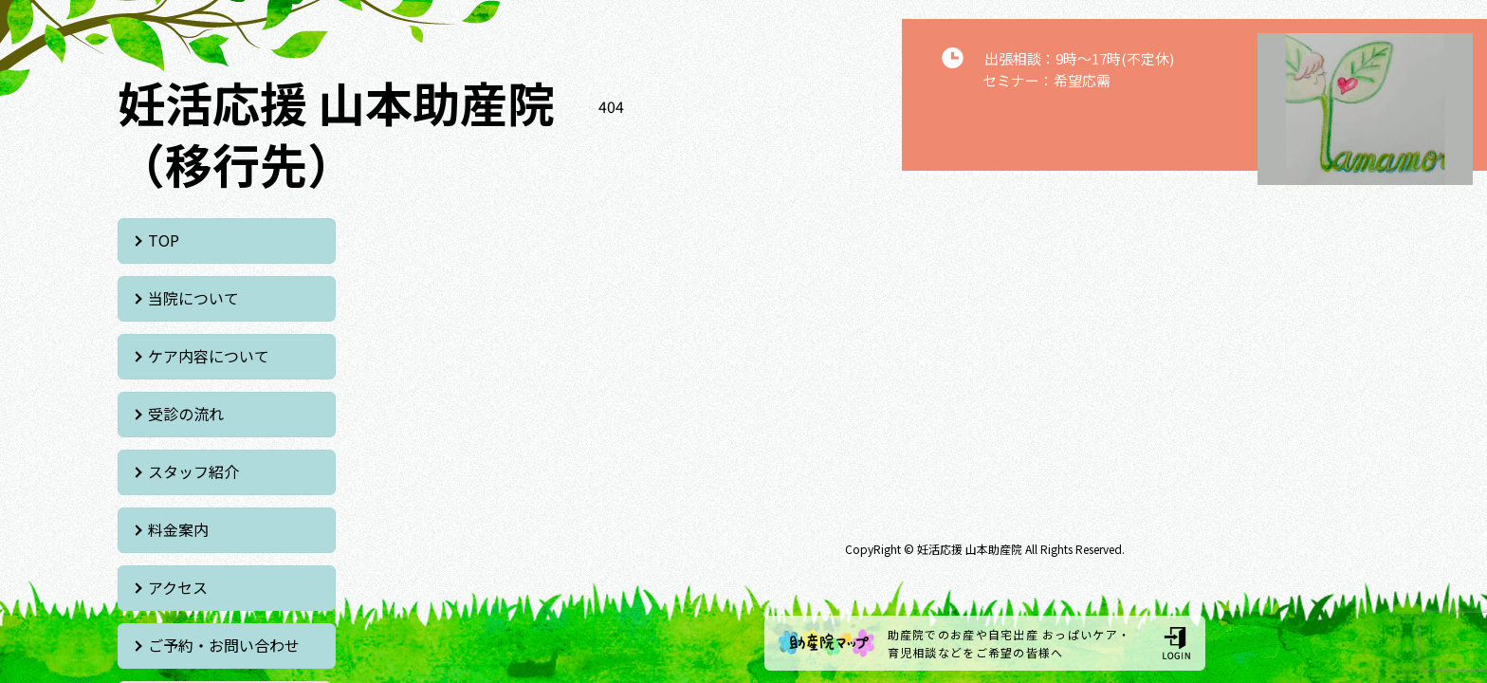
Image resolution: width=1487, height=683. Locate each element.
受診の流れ (413, 297)
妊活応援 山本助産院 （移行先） (336, 132)
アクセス (179, 413)
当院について (421, 240)
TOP (164, 240)
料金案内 (406, 355)
